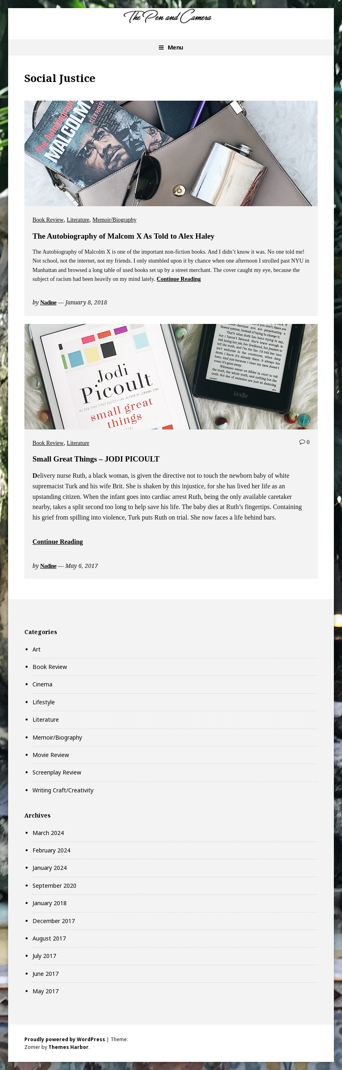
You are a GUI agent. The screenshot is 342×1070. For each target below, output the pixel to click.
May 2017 (45, 991)
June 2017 (45, 973)
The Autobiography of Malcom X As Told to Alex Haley (123, 236)
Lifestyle (43, 702)
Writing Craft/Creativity (62, 790)
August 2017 (49, 938)
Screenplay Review (56, 772)
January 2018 (49, 903)
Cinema (42, 684)
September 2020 (54, 885)
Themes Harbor (68, 1047)
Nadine (48, 303)
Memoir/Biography (114, 220)
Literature (78, 220)
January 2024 (49, 868)
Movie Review (50, 755)
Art (36, 649)
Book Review (48, 220)
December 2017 (53, 921)
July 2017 (44, 956)
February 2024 (51, 850)
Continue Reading (179, 279)
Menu (175, 47)
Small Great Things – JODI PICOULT (96, 459)
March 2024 (48, 833)
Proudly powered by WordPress (64, 1039)
